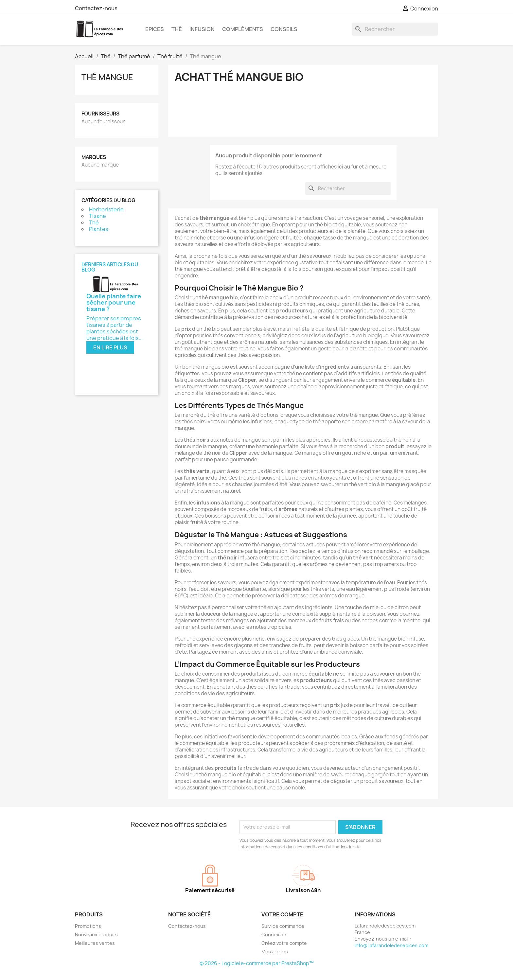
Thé (176, 29)
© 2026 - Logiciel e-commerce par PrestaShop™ (257, 963)
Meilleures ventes (95, 943)
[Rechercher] (395, 29)
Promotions (88, 926)
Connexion (273, 934)
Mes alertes (274, 951)
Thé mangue (107, 77)
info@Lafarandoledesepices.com (391, 945)
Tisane (97, 216)
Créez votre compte (284, 943)
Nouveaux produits (96, 934)
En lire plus (110, 347)
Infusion (202, 29)
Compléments (242, 29)
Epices (154, 29)
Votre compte (282, 914)
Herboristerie (106, 209)
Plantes (98, 229)
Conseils (284, 29)
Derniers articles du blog (109, 267)
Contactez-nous (96, 8)
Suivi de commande (282, 926)
